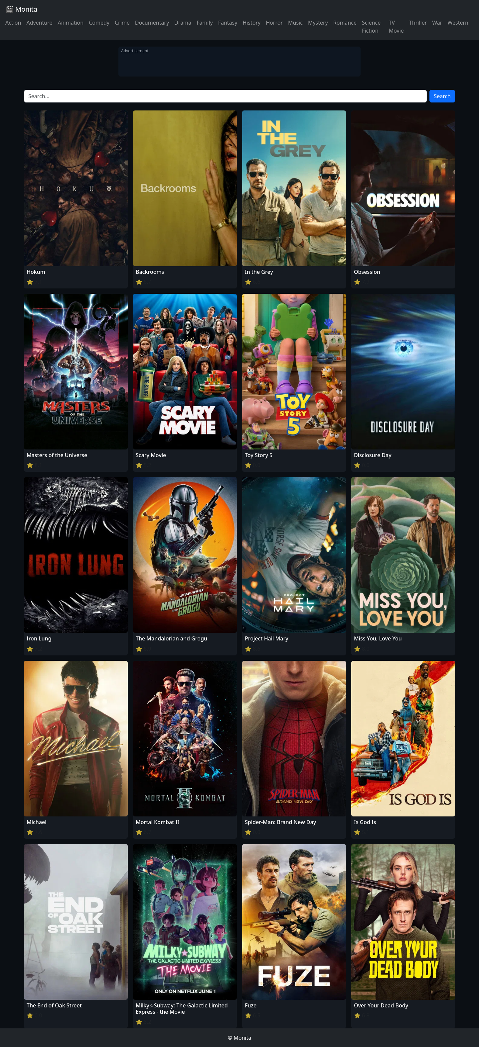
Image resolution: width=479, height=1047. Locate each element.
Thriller (418, 22)
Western (457, 22)
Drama (182, 22)
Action (13, 22)
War (437, 22)
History (251, 22)
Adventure (39, 22)
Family (205, 22)
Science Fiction (371, 26)
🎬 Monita (21, 9)
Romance (345, 22)
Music (295, 22)
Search (442, 96)
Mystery (318, 22)
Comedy (99, 22)
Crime (122, 22)
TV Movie (396, 26)
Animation (70, 22)
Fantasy (228, 22)
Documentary (152, 22)
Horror (274, 22)
